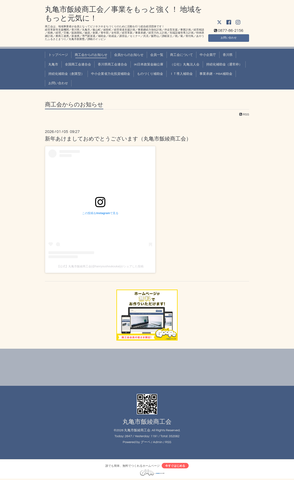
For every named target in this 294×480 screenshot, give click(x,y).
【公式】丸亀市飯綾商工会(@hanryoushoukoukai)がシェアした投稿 (100, 266)
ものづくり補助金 (150, 73)
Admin (157, 442)
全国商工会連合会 (78, 64)
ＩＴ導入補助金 (181, 73)
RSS (244, 114)
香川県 (228, 54)
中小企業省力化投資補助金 (110, 73)
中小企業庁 (208, 54)
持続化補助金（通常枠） (224, 64)
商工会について (181, 54)
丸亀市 (53, 64)
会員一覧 (156, 54)
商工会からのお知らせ (91, 54)
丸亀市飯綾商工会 (147, 422)
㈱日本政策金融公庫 (148, 64)
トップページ (58, 54)
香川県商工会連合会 (112, 64)
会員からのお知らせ (129, 54)
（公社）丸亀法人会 (184, 64)
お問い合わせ (228, 37)
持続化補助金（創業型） (66, 73)
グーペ (145, 442)
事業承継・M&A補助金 (215, 73)
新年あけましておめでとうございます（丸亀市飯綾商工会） (118, 139)
